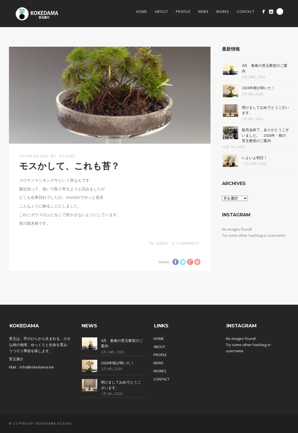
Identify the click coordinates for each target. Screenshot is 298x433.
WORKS (159, 370)
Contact (246, 11)
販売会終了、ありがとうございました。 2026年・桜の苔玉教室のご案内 (265, 135)
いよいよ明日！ (254, 157)
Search (279, 11)
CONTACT (161, 379)
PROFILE (160, 354)
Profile (183, 11)
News (203, 11)
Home (141, 11)
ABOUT (159, 346)
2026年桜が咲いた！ (258, 87)
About (161, 11)
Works (222, 11)
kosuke (67, 156)
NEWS (158, 362)
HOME (158, 338)
